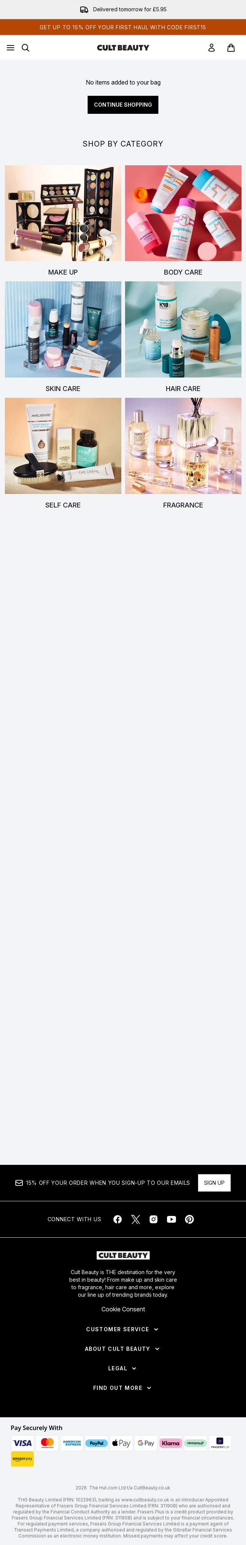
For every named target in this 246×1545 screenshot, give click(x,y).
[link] (212, 47)
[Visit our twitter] (136, 1219)
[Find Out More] (123, 1388)
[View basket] (231, 47)
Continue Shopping (123, 104)
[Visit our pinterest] (189, 1219)
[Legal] (123, 1368)
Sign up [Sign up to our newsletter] (214, 1183)
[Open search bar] (25, 47)
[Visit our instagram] (154, 1219)
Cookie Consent (123, 1309)
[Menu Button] (10, 47)
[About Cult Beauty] (123, 1349)
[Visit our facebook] (118, 1219)
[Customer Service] (123, 1329)
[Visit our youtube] (171, 1219)
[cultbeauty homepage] (123, 47)
